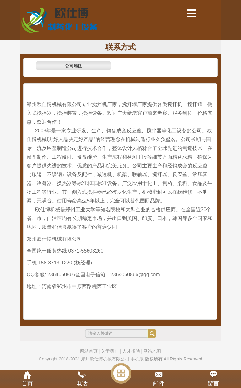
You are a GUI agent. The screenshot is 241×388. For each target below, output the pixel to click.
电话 (82, 383)
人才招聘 (131, 351)
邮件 (158, 383)
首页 (27, 383)
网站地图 (152, 351)
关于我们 (110, 351)
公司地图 (74, 65)
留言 (213, 383)
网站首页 (89, 351)
